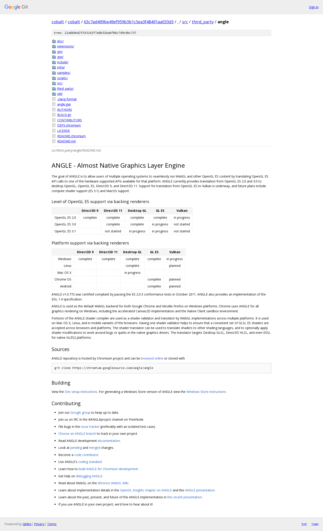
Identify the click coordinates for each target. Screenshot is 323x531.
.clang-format (67, 99)
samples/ (63, 73)
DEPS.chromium (69, 125)
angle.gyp (64, 104)
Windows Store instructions (206, 392)
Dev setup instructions (81, 392)
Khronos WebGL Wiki (113, 483)
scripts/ (62, 78)
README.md (66, 141)
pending (76, 447)
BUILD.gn (64, 115)
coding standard (90, 462)
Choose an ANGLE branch (77, 433)
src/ (60, 83)
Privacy (39, 524)
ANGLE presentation (200, 490)
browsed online (152, 358)
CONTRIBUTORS (69, 120)
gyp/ (60, 57)
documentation (109, 441)
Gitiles (27, 524)
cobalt (58, 21)
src (185, 21)
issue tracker (90, 426)
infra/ (61, 67)
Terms (52, 524)
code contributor (86, 455)
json (315, 524)
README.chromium (71, 136)
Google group (80, 412)
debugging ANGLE (89, 476)
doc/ (60, 41)
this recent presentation (184, 497)
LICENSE (63, 130)
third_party (203, 21)
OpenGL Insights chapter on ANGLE (146, 490)
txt (304, 524)
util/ (60, 94)
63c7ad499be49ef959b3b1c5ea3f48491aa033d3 (129, 21)
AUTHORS (64, 109)
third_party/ (65, 88)
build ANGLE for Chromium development (108, 469)
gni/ (60, 51)
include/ (62, 62)
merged (94, 447)
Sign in (314, 7)
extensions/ (65, 46)
